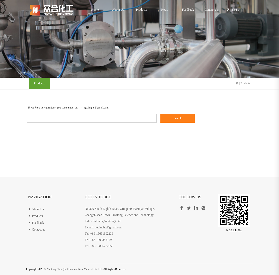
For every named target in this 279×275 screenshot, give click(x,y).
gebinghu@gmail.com (96, 107)
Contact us (211, 9)
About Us (118, 9)
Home (95, 9)
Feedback (188, 9)
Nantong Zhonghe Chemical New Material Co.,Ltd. (75, 269)
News (164, 9)
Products (141, 9)
